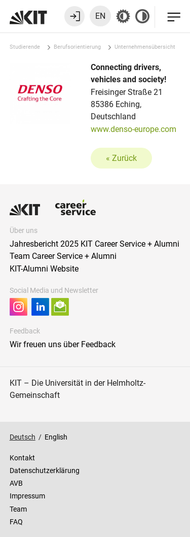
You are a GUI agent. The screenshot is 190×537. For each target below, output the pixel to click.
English (56, 437)
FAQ (16, 522)
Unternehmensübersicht (145, 47)
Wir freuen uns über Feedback (63, 344)
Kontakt (22, 458)
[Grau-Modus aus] (123, 16)
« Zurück (121, 158)
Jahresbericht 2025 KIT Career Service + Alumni (94, 244)
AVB (16, 483)
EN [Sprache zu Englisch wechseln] (100, 16)
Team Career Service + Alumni (63, 256)
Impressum (27, 496)
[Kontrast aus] (142, 16)
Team (18, 509)
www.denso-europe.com (133, 129)
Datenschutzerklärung (45, 470)
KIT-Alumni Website (44, 269)
